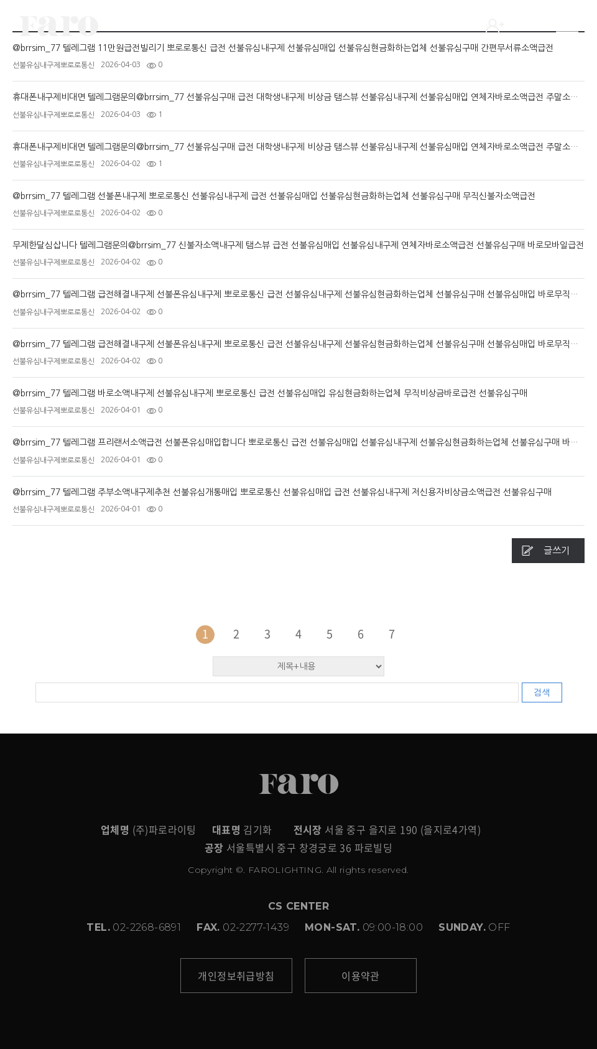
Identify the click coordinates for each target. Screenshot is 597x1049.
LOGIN (513, 26)
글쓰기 (557, 550)
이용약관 (360, 975)
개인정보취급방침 (236, 975)
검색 (542, 692)
